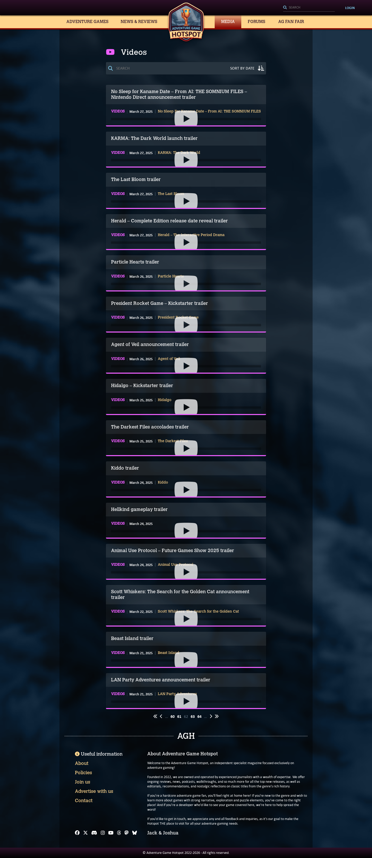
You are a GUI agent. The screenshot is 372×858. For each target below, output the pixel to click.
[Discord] (94, 833)
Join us (82, 782)
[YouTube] (110, 833)
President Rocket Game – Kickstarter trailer (159, 303)
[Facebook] (77, 833)
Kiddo (163, 482)
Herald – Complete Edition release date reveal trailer (169, 221)
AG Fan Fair (291, 21)
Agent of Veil (169, 359)
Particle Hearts (171, 276)
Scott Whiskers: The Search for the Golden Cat (198, 611)
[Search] (309, 8)
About (81, 763)
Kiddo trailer (125, 468)
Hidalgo (164, 400)
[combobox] (309, 8)
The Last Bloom (171, 194)
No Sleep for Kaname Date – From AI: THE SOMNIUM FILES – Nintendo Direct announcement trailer (179, 94)
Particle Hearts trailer (135, 262)
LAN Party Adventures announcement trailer (160, 680)
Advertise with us (94, 791)
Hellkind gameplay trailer (139, 509)
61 (179, 716)
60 (173, 716)
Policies (83, 773)
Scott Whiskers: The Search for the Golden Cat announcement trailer (180, 594)
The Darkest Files (173, 441)
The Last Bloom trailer (136, 179)
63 (193, 716)
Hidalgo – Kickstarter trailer (142, 385)
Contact (83, 800)
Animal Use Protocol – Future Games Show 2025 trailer (172, 550)
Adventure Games (87, 21)
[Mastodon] (127, 833)
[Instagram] (103, 833)
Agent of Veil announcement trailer (150, 344)
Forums (256, 21)
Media (228, 21)
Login (350, 7)
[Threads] (119, 833)
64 (199, 716)
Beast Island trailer (132, 638)
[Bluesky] (134, 833)
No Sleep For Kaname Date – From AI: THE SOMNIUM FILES (209, 111)
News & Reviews (139, 21)
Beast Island (168, 653)
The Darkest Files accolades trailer (150, 427)
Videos (118, 111)
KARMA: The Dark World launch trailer (154, 138)
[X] (85, 833)
